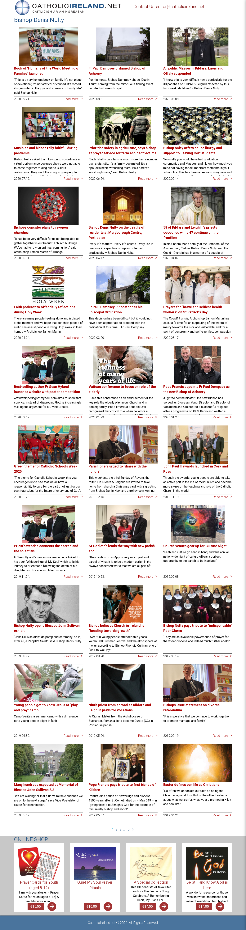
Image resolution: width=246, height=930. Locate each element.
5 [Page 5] (128, 829)
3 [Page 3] (120, 829)
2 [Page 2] (117, 829)
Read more (71, 99)
